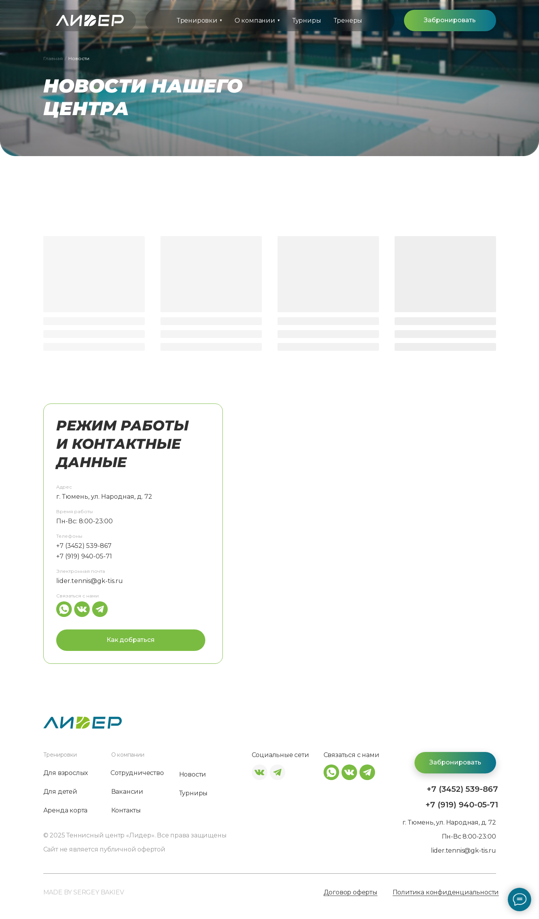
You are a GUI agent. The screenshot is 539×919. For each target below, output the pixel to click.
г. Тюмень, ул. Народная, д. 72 (104, 496)
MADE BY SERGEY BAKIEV (83, 892)
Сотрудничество (137, 773)
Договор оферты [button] (350, 892)
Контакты (126, 810)
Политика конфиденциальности (446, 892)
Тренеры (348, 20)
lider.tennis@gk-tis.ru (89, 581)
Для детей (60, 792)
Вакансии (127, 792)
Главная (53, 58)
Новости (192, 774)
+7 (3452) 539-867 (84, 545)
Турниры (306, 20)
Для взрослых (65, 773)
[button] (450, 20)
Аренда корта (65, 810)
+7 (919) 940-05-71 (84, 556)
